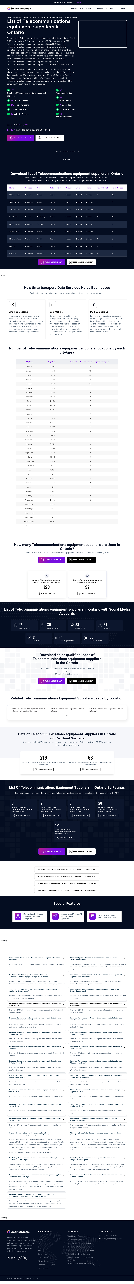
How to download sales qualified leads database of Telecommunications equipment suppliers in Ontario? (29, 976)
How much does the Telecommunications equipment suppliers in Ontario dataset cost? (94, 990)
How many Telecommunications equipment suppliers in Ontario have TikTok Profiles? (96, 1048)
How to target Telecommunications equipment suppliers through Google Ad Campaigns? (94, 1159)
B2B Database (85, 8)
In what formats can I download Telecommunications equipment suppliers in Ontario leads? (33, 990)
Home (40, 1236)
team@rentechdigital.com (110, 1238)
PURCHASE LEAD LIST (20, 137)
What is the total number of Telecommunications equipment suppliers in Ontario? (35, 959)
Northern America (56, 17)
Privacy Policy (43, 1261)
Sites (40, 1250)
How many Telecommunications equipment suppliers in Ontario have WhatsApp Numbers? (96, 1062)
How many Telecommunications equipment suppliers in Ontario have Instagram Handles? (96, 1033)
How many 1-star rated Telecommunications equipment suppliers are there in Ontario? (35, 1119)
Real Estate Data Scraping (79, 1236)
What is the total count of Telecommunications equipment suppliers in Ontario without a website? (96, 1076)
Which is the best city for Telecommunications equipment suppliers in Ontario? (96, 1134)
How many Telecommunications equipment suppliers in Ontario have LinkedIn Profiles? (96, 1019)
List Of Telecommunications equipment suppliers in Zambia (67, 710)
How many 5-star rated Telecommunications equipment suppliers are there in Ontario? (35, 1091)
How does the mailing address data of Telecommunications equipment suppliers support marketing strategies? (31, 1195)
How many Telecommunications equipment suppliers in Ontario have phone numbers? (35, 1004)
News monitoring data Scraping (81, 1250)
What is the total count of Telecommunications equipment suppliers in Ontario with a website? (35, 1076)
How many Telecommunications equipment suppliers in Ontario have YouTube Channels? (35, 1062)
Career (40, 1243)
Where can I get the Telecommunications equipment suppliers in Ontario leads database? (94, 959)
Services (73, 8)
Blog (112, 8)
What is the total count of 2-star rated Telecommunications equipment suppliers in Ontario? (96, 1105)
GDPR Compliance (45, 1258)
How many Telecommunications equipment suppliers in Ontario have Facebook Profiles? (35, 1033)
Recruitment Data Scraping (79, 1247)
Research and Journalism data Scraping (80, 1259)
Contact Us (77, 2)
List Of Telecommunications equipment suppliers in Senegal (106, 710)
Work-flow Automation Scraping (81, 1264)
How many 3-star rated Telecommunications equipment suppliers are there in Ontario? (35, 1105)
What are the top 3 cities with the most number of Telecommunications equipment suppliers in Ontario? (29, 1134)
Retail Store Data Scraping (79, 1254)
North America (43, 17)
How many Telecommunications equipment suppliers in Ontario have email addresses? (96, 1004)
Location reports (100, 8)
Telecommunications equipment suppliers (21, 17)
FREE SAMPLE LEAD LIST (50, 137)
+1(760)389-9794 (108, 1235)
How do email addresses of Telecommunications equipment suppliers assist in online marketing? (35, 1176)
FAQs (40, 1240)
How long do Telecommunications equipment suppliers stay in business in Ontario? (93, 1119)
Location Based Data (46, 1265)
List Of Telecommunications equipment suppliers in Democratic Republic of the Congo (28, 710)
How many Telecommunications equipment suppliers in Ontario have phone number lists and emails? (35, 1019)
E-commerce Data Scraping (79, 1243)
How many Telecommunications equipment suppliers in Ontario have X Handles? (35, 1048)
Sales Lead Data (75, 1240)
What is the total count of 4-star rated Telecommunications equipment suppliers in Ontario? (96, 1091)
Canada (66, 17)
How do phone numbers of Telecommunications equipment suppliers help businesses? (96, 1176)
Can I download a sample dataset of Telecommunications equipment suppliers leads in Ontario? (96, 976)
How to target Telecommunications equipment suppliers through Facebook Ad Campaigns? (33, 1159)
